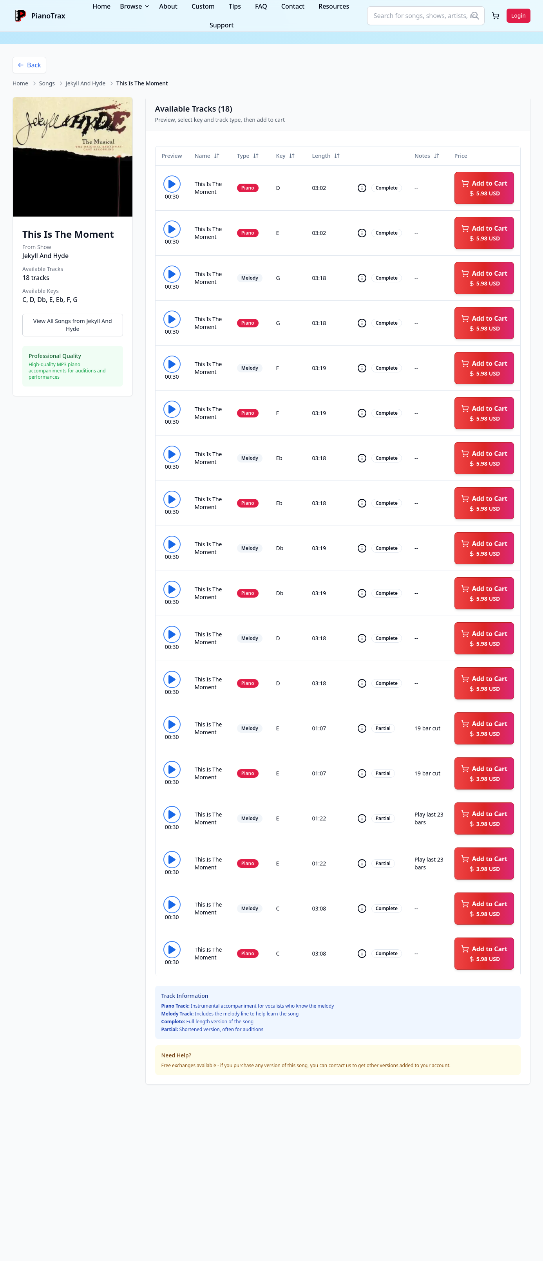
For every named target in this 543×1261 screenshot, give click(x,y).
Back (29, 65)
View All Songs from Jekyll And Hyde (72, 324)
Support (221, 25)
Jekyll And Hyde (85, 83)
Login (518, 15)
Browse (135, 6)
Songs (47, 83)
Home (20, 83)
